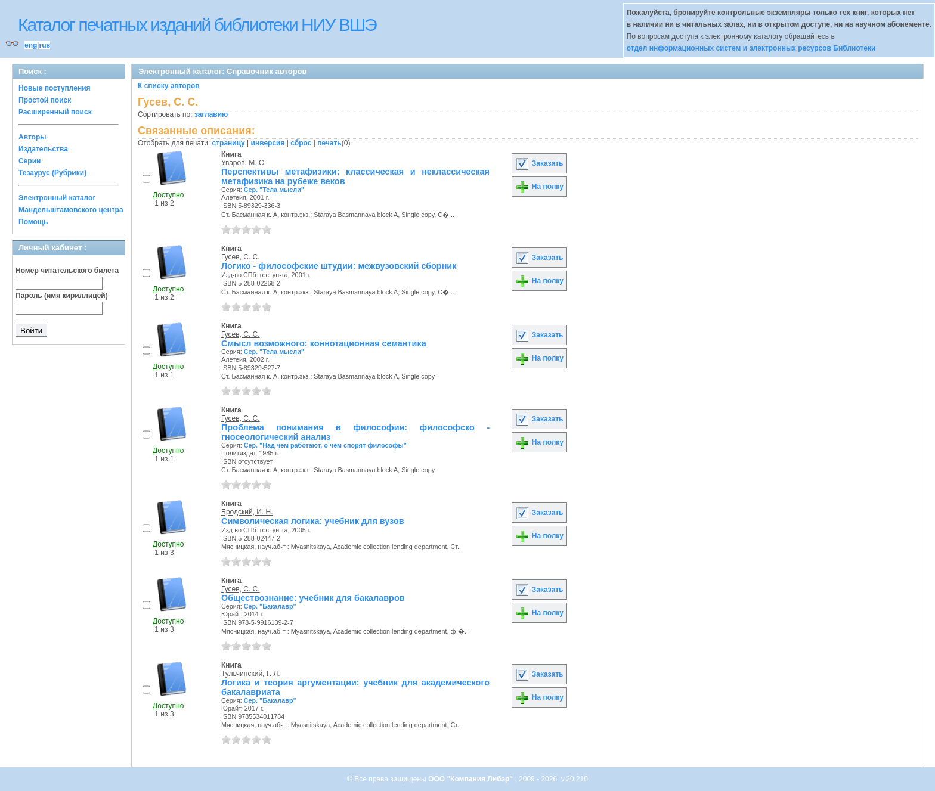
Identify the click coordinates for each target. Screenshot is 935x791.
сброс (300, 143)
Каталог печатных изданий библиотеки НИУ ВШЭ (197, 25)
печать (329, 143)
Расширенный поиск (55, 112)
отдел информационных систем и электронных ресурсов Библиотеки (751, 48)
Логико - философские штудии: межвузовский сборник (338, 266)
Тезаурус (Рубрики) (52, 173)
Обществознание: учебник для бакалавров (313, 598)
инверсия (268, 143)
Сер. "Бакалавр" (270, 606)
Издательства (43, 149)
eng (30, 45)
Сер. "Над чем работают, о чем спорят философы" (325, 445)
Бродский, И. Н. (247, 512)
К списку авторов (169, 86)
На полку (539, 186)
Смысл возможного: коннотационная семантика (323, 343)
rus (44, 45)
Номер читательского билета (67, 270)
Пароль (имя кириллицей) (62, 295)
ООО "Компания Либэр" (471, 779)
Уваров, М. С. (243, 163)
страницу (228, 143)
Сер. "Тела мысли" (274, 189)
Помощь (33, 222)
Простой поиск (44, 100)
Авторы (32, 137)
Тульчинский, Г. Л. (250, 673)
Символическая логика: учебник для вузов (312, 521)
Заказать (539, 163)
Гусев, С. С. (240, 257)
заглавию (211, 114)
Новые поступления (54, 88)
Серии (29, 161)
